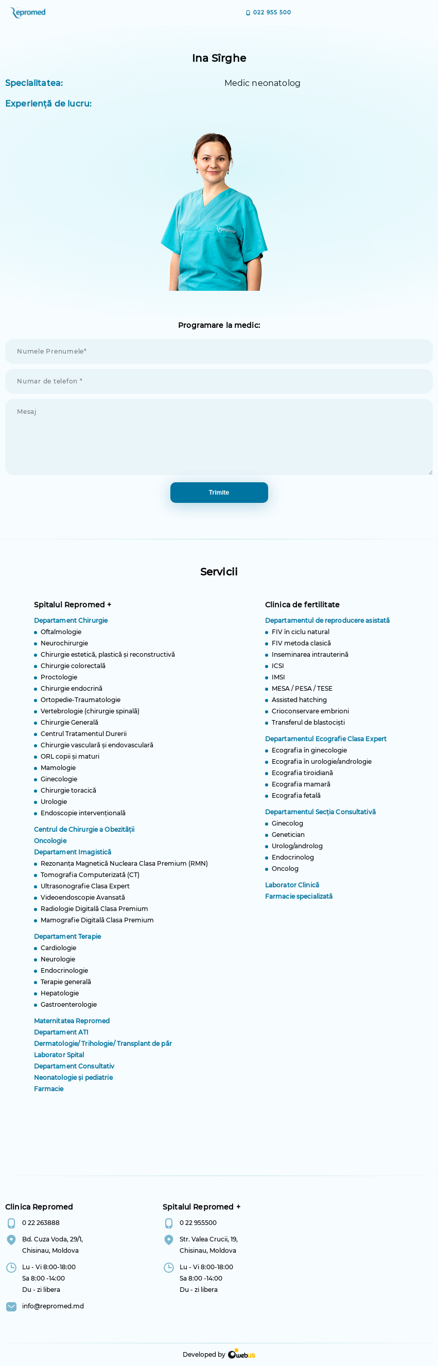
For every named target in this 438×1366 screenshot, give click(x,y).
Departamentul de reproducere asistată (327, 625)
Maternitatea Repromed (72, 1026)
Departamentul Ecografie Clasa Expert (326, 744)
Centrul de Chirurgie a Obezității (84, 834)
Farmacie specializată (299, 901)
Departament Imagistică (73, 857)
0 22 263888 (41, 1223)
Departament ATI (61, 1037)
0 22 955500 (198, 1223)
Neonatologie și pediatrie (73, 1083)
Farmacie (49, 1094)
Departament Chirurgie (71, 625)
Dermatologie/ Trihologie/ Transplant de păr (103, 1049)
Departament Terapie (67, 941)
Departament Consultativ (74, 1071)
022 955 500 (272, 12)
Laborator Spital (59, 1060)
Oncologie (50, 846)
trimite (219, 492)
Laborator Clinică (292, 890)
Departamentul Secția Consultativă (320, 817)
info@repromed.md (53, 1306)
